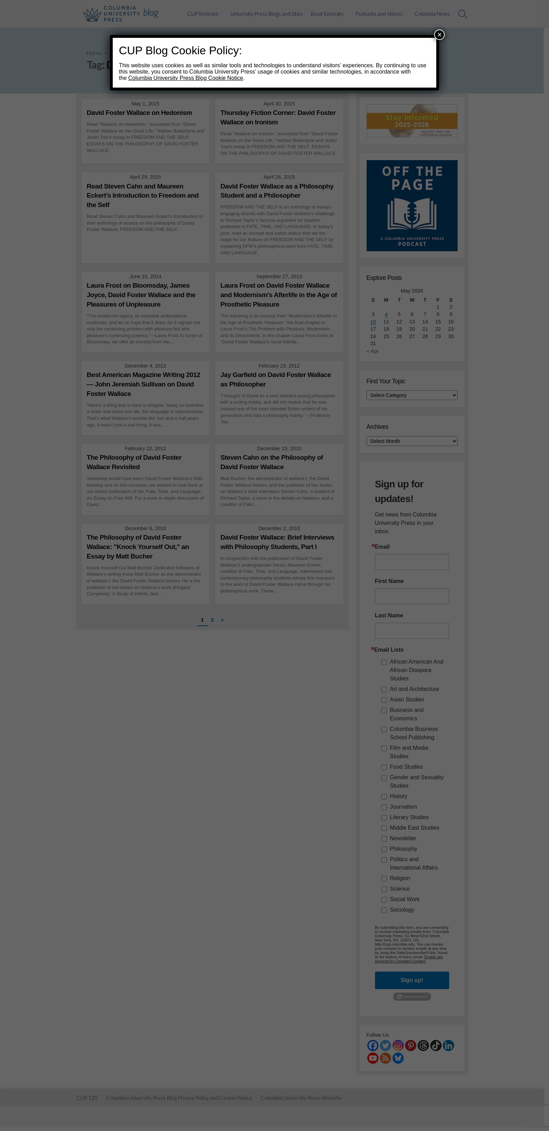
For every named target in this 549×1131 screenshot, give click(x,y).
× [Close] (439, 34)
